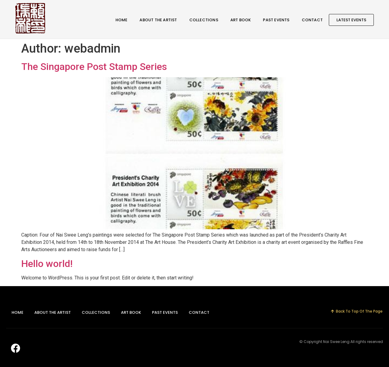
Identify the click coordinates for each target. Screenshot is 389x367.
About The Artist (158, 20)
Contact (312, 20)
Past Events (276, 20)
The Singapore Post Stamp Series (94, 66)
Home (121, 20)
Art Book (240, 20)
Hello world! (47, 263)
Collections (203, 20)
